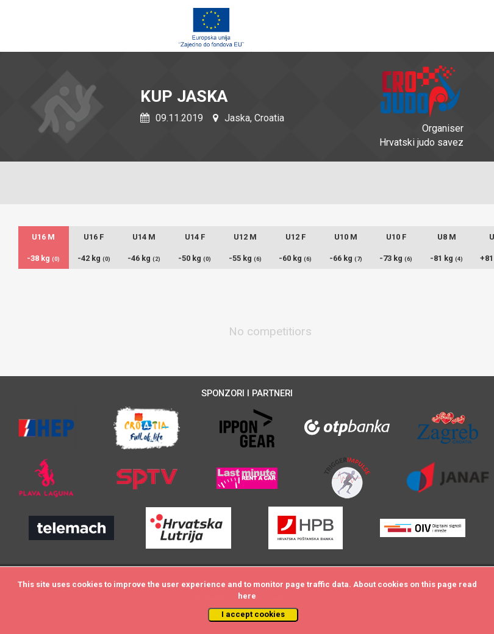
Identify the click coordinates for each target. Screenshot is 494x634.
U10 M (345, 236)
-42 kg (93, 258)
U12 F (295, 236)
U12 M (245, 236)
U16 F (94, 236)
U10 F (396, 236)
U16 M (43, 236)
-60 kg (295, 258)
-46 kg (143, 258)
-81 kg (446, 258)
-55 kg (245, 258)
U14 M (144, 236)
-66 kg (345, 258)
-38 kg (43, 258)
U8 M (446, 236)
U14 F (195, 236)
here (247, 595)
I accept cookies (253, 614)
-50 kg (194, 258)
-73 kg (395, 258)
